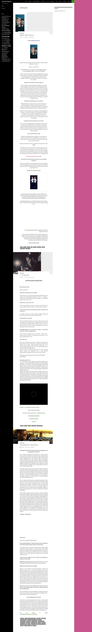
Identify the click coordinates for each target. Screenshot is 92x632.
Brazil (26, 425)
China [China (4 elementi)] (8, 17)
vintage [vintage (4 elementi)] (3, 61)
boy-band (38, 618)
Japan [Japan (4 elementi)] (3, 43)
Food (48, 1)
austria (22, 618)
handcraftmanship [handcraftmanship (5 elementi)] (5, 34)
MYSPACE (28, 614)
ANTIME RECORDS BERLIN (33, 415)
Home (26, 1)
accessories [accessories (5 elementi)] (4, 16)
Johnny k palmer (41, 621)
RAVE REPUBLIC (27, 35)
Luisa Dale (33, 407)
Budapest (43, 618)
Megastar (28, 622)
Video (22, 37)
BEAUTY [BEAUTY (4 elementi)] (5, 17)
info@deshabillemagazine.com (59, 10)
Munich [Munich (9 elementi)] (4, 51)
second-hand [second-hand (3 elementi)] (7, 58)
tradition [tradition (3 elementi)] (8, 59)
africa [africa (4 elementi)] (7, 16)
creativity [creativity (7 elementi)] (4, 19)
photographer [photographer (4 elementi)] (4, 54)
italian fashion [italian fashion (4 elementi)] (4, 42)
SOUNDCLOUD (41, 413)
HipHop (40, 619)
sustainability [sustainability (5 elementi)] (4, 59)
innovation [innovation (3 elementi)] (3, 40)
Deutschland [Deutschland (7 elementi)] (5, 20)
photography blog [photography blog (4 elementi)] (5, 56)
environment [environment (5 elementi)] (4, 23)
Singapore (28, 248)
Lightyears (23, 622)
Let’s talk (69, 1)
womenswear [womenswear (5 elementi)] (7, 61)
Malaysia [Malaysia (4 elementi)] (3, 47)
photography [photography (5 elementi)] (4, 55)
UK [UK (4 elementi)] (10, 59)
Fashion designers (36, 1)
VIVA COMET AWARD (28, 625)
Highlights (52, 1)
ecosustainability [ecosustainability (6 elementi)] (6, 22)
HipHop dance (23, 621)
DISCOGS (34, 421)
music (30, 425)
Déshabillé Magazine (6, 1)
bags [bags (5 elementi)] (3, 17)
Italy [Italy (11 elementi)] (8, 42)
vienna (22, 625)
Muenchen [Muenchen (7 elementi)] (4, 49)
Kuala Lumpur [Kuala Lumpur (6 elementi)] (7, 43)
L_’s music (24, 275)
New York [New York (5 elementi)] (4, 52)
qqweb (32, 447)
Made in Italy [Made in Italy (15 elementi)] (6, 46)
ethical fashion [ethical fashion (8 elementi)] (6, 25)
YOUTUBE (35, 614)
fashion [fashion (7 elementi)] (3, 27)
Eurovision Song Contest (32, 619)
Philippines (23, 248)
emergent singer (24, 619)
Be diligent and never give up (30, 618)
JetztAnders (34, 621)
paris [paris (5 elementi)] (7, 52)
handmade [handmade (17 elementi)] (6, 36)
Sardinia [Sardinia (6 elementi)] (4, 58)
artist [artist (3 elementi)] (10, 16)
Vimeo (38, 407)
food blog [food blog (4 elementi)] (3, 32)
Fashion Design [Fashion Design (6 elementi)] (5, 29)
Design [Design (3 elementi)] (8, 19)
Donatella (32, 37)
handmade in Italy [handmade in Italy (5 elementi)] (5, 38)
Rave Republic (31, 230)
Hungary (28, 621)
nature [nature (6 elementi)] (7, 51)
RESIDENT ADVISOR (33, 418)
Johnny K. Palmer (29, 445)
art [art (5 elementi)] (9, 16)
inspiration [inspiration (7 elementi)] (7, 40)
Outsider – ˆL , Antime (24, 407)
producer (34, 425)
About (30, 1)
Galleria (22, 447)
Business (64, 1)
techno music (39, 425)
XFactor (34, 625)
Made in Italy (43, 1)
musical (43, 622)
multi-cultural (34, 622)
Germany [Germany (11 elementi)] (8, 32)
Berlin (22, 425)
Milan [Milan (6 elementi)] (6, 47)
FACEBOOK (23, 614)
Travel (60, 1)
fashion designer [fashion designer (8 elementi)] (6, 30)
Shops (57, 1)
